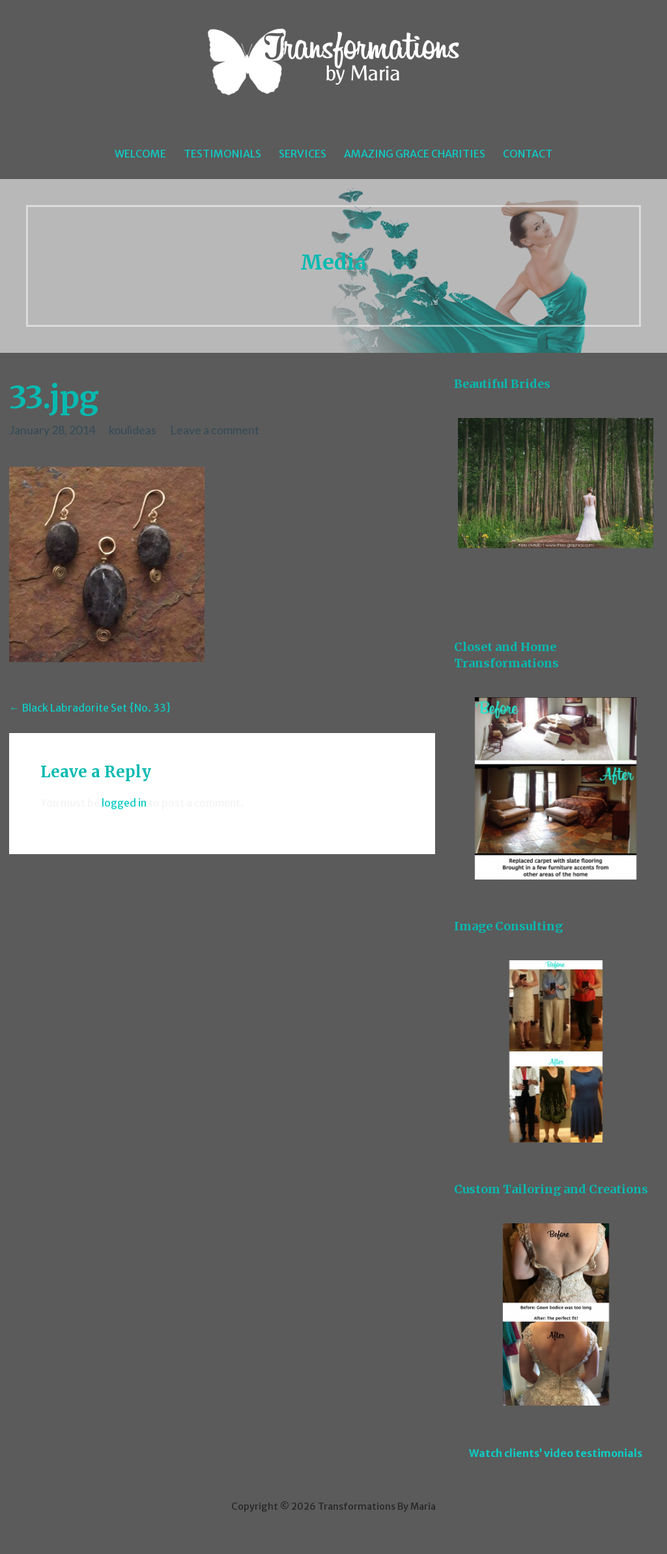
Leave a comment (214, 430)
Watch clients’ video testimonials (555, 1453)
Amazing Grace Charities (414, 153)
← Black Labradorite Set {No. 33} (90, 707)
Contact (527, 153)
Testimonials (222, 153)
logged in (124, 802)
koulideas (132, 430)
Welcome (140, 153)
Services (302, 153)
